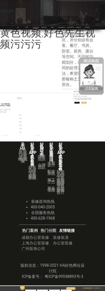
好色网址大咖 (44, 27)
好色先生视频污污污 (63, 27)
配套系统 (51, 172)
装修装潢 (61, 237)
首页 (18, 27)
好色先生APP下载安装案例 (32, 172)
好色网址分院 (79, 27)
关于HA (26, 27)
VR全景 (52, 27)
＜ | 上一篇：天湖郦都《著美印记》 (6, 135)
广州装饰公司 (33, 248)
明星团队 (42, 158)
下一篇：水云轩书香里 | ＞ (36, 135)
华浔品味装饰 (87, 27)
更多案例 (86, 103)
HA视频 (22, 160)
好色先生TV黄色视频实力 (22, 155)
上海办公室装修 (35, 243)
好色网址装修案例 (36, 27)
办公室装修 (63, 243)
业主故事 (60, 189)
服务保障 (51, 189)
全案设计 (51, 164)
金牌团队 (42, 166)
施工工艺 (51, 181)
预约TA (77, 103)
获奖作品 (32, 177)
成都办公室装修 (35, 237)
